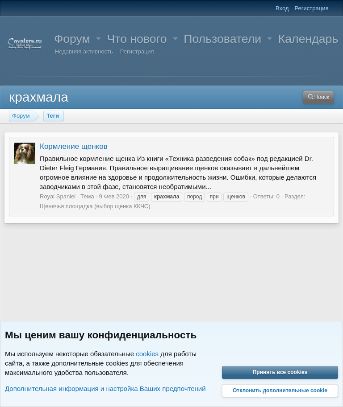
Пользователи (222, 38)
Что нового (137, 38)
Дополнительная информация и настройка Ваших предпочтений (105, 388)
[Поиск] (318, 97)
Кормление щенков (74, 146)
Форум (72, 38)
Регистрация (137, 51)
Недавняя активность (84, 51)
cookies (147, 354)
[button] (99, 39)
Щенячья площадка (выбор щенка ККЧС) (95, 206)
